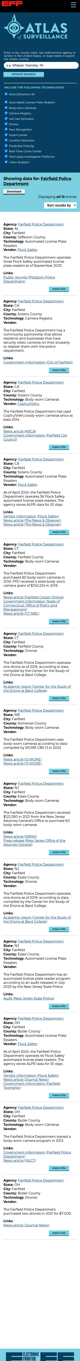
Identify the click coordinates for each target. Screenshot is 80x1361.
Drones (12, 124)
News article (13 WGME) (22, 759)
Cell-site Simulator (19, 118)
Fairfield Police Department (41, 224)
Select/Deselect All (20, 94)
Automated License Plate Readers (30, 102)
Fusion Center (16, 134)
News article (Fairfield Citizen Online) (33, 597)
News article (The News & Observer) (32, 520)
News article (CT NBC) (21, 613)
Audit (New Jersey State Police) (28, 998)
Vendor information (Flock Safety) (31, 516)
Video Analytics (17, 162)
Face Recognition (18, 129)
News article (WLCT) (19, 1160)
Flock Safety (27, 250)
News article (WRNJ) (20, 836)
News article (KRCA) (19, 431)
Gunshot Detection (19, 140)
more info (59, 288)
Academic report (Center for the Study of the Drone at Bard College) (37, 688)
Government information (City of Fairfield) (38, 362)
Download (14, 191)
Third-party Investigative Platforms (30, 156)
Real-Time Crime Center (23, 151)
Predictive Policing (19, 145)
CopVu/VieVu (28, 404)
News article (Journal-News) (26, 1225)
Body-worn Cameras (20, 107)
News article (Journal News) (26, 1079)
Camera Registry (18, 113)
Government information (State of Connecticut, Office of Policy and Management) (31, 605)
